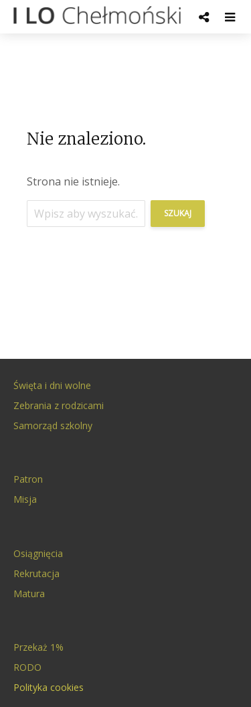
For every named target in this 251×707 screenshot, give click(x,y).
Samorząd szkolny (52, 425)
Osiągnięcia (38, 553)
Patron (28, 479)
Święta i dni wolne (52, 385)
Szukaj (177, 213)
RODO (27, 667)
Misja (25, 499)
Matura (29, 593)
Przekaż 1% (38, 647)
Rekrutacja (36, 573)
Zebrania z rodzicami (58, 405)
